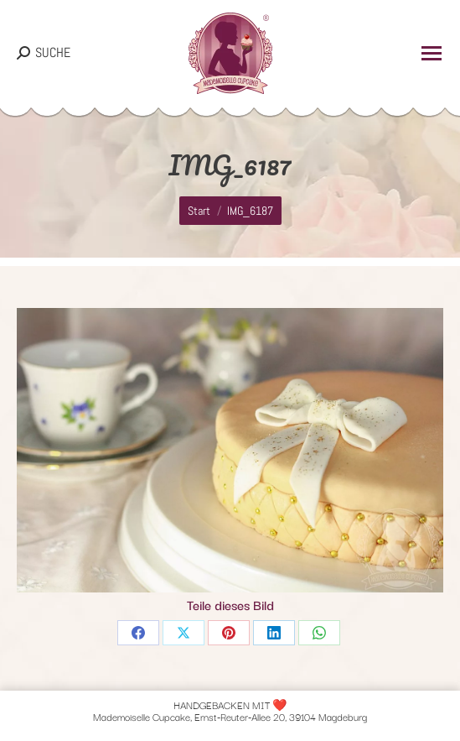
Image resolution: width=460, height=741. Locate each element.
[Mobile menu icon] (431, 53)
